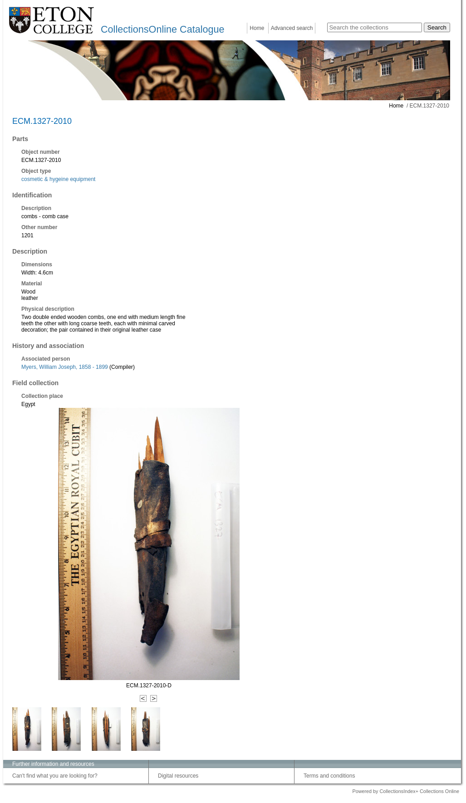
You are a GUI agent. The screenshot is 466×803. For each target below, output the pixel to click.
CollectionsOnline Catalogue (162, 29)
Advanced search (292, 28)
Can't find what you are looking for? (55, 776)
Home (257, 28)
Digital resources (178, 776)
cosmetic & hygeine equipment (58, 179)
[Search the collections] (374, 27)
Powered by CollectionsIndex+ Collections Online (405, 791)
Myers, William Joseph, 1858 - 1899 (64, 367)
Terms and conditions (329, 776)
